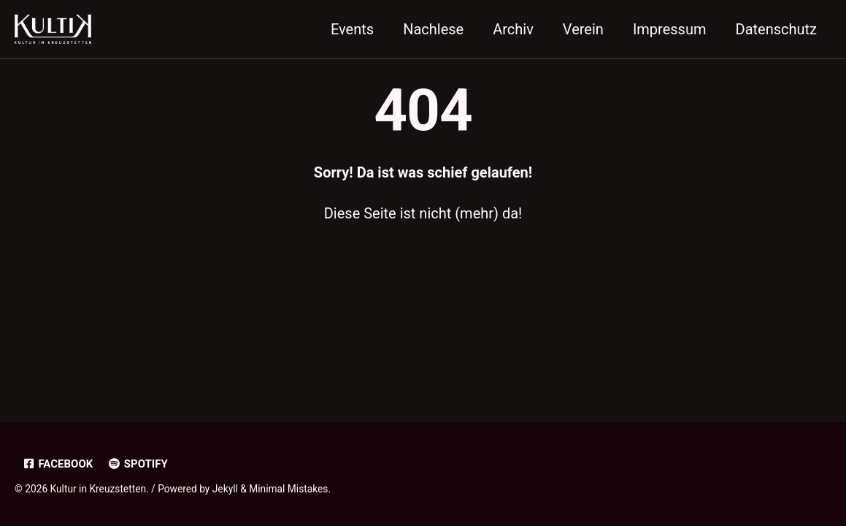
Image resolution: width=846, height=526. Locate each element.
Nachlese (433, 29)
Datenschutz (777, 29)
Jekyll (225, 489)
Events (352, 29)
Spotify (137, 463)
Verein (583, 29)
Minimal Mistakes (288, 489)
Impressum (670, 29)
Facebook (57, 463)
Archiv (513, 29)
